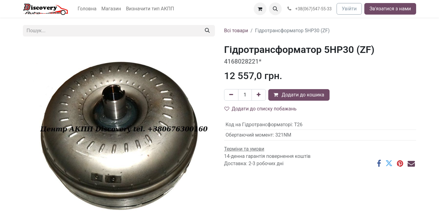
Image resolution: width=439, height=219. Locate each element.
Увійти (349, 9)
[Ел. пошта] (411, 163)
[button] (275, 8)
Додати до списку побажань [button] (260, 109)
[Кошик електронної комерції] (260, 8)
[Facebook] (379, 163)
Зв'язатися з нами (390, 9)
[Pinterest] (400, 163)
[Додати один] (259, 95)
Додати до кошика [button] (298, 95)
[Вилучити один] (231, 95)
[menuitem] (87, 9)
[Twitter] (389, 163)
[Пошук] (207, 30)
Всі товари (236, 30)
